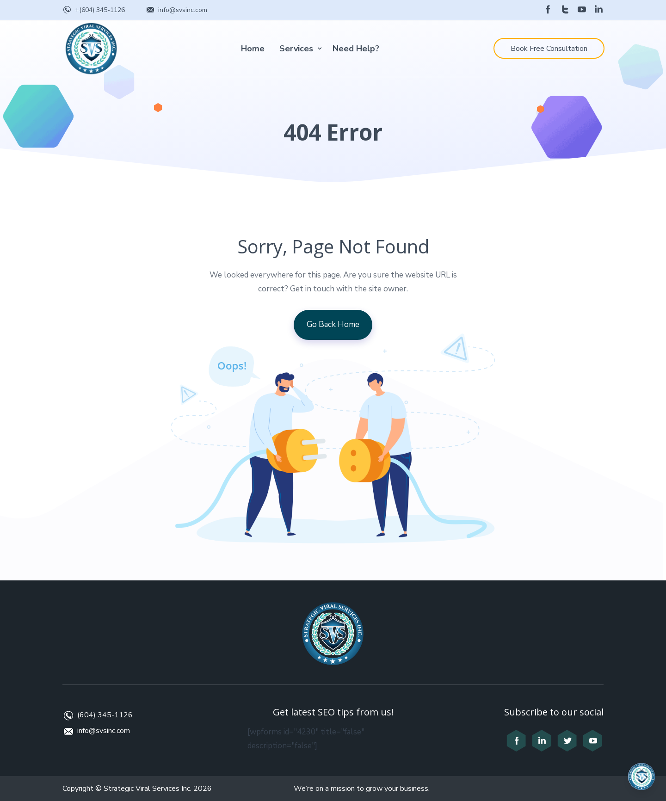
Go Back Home (333, 324)
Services (296, 48)
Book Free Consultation (549, 48)
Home (253, 48)
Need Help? (356, 48)
